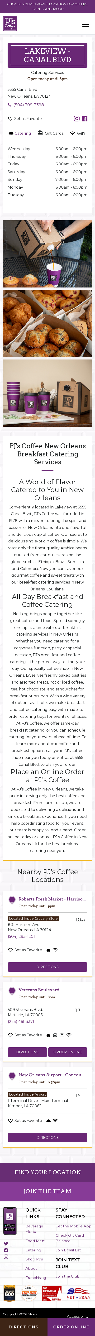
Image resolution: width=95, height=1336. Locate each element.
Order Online (67, 1052)
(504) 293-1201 (21, 936)
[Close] (84, 5)
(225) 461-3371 (21, 1021)
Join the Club (68, 1276)
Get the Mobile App (73, 1226)
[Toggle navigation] (85, 24)
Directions (47, 967)
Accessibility (77, 1316)
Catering (33, 1250)
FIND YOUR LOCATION (47, 1172)
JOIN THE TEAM (48, 1191)
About (31, 1268)
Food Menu (36, 1241)
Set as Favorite (28, 118)
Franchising (35, 1277)
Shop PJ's (34, 1259)
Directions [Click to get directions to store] (24, 1327)
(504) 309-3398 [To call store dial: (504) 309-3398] (29, 104)
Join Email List (68, 1250)
